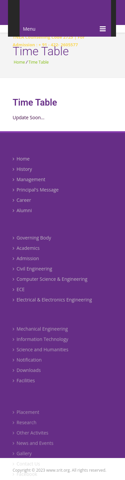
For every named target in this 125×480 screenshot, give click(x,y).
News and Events (33, 454)
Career (22, 204)
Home (19, 62)
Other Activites (30, 444)
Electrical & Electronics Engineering (52, 305)
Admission (26, 264)
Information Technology (40, 347)
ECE (19, 295)
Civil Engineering (32, 274)
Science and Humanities (40, 357)
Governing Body (32, 243)
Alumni (22, 214)
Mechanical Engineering (40, 337)
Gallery (22, 464)
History (22, 173)
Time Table (39, 62)
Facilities (24, 388)
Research (24, 433)
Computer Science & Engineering (50, 284)
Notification (27, 368)
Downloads (27, 378)
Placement (26, 423)
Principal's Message (36, 193)
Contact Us (26, 475)
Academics (26, 253)
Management (29, 183)
